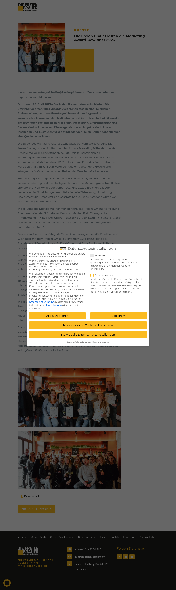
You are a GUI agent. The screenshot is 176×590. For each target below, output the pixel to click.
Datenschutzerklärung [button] (89, 341)
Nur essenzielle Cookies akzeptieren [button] (88, 324)
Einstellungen (54, 304)
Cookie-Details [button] (73, 341)
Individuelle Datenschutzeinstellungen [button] (88, 333)
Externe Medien (103, 274)
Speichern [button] (119, 314)
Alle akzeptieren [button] (57, 314)
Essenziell (99, 254)
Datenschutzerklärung (41, 300)
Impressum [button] (104, 341)
